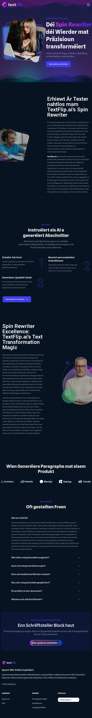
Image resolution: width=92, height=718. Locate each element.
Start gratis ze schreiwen (58, 64)
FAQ (3, 703)
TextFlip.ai (12, 684)
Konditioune (37, 703)
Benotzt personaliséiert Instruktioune (61, 259)
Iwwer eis (5, 699)
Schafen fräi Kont (12, 257)
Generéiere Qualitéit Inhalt (17, 277)
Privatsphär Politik (39, 699)
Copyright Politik (38, 707)
